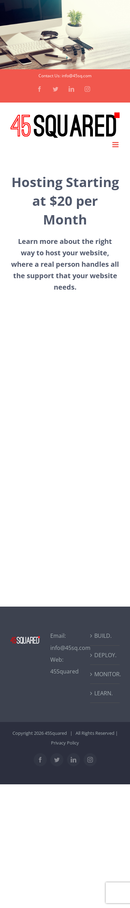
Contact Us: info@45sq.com (65, 76)
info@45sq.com (70, 648)
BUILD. (103, 636)
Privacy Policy (65, 743)
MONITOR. (105, 674)
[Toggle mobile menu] (116, 144)
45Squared (64, 671)
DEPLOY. (105, 655)
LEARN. (103, 693)
